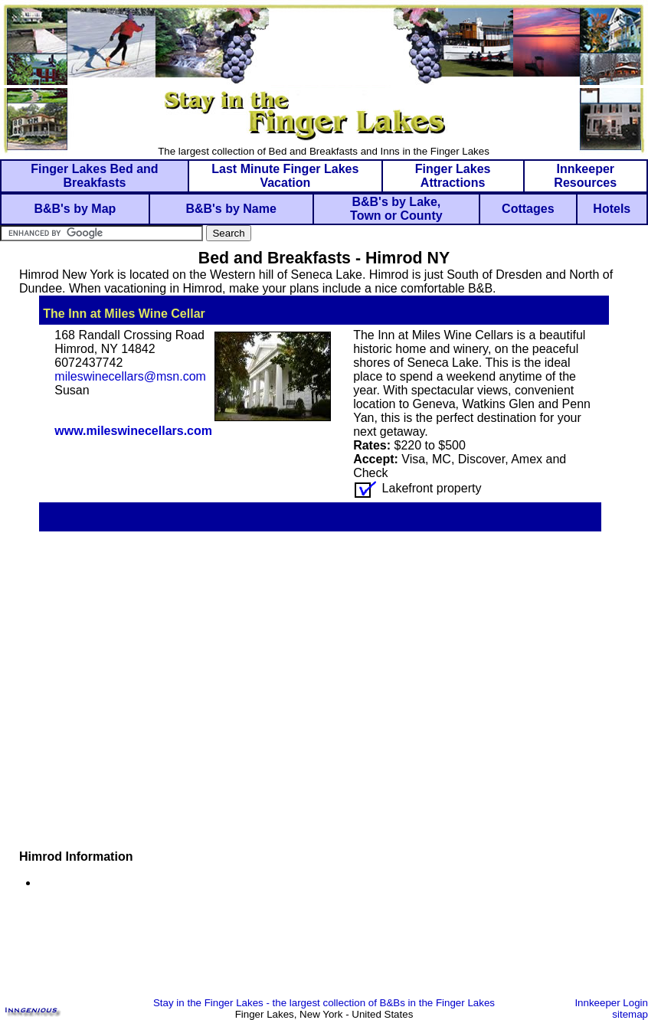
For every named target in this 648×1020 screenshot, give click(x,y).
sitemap (630, 1014)
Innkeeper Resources (585, 175)
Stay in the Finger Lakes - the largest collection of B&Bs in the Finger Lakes (324, 1003)
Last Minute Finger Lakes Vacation (284, 175)
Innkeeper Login (611, 1003)
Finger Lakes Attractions (453, 175)
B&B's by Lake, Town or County (396, 208)
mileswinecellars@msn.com (130, 376)
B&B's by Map (75, 208)
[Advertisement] (324, 951)
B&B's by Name (231, 208)
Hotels (611, 208)
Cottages (528, 208)
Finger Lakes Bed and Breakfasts (94, 175)
